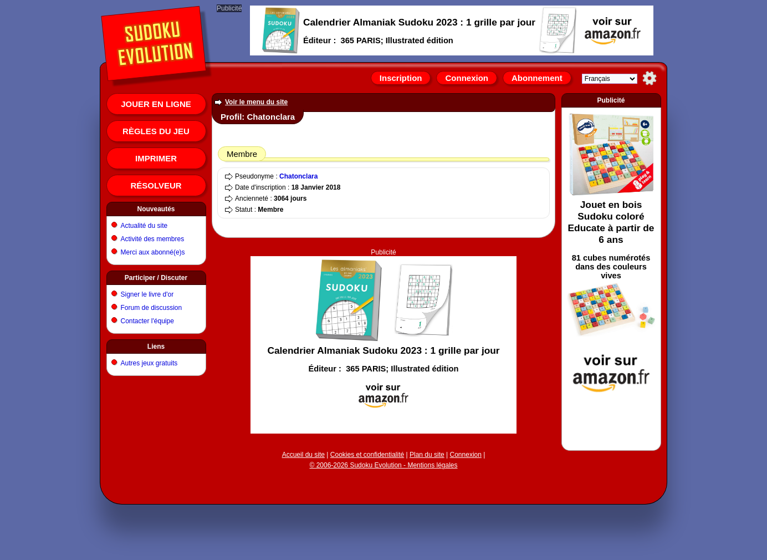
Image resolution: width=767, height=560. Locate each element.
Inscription (401, 78)
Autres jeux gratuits (149, 363)
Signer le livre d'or (147, 294)
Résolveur (155, 185)
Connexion (466, 78)
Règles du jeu (156, 131)
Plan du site (427, 455)
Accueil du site (303, 455)
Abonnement (537, 78)
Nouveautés (156, 209)
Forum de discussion (151, 308)
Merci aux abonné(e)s (153, 252)
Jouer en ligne (156, 104)
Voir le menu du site (256, 102)
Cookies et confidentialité (367, 455)
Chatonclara (298, 176)
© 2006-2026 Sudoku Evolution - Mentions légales (383, 465)
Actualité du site (144, 226)
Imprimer (156, 158)
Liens (156, 346)
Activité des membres (153, 239)
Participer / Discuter (156, 278)
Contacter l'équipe (147, 321)
